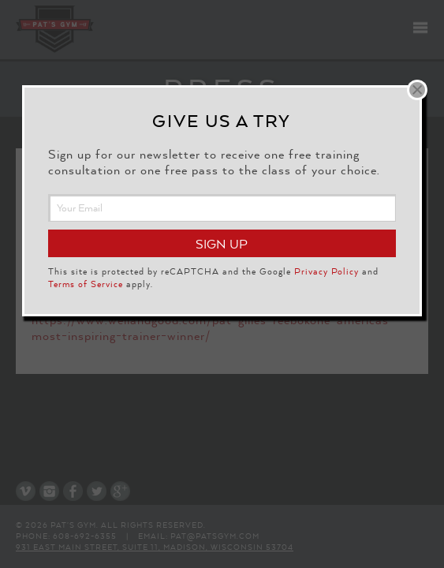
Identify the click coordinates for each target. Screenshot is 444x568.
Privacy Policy (326, 271)
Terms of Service (85, 284)
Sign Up (222, 244)
